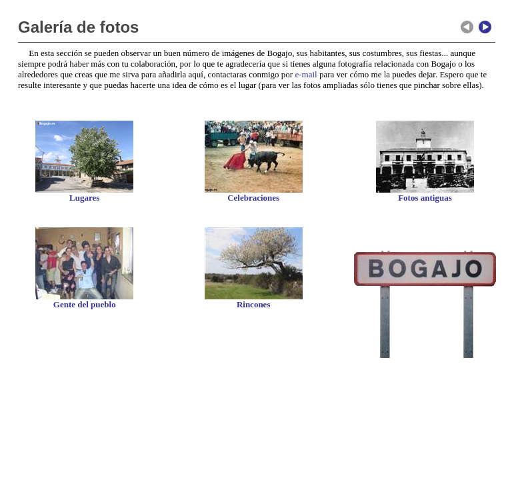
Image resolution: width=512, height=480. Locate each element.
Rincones (254, 304)
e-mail (306, 74)
